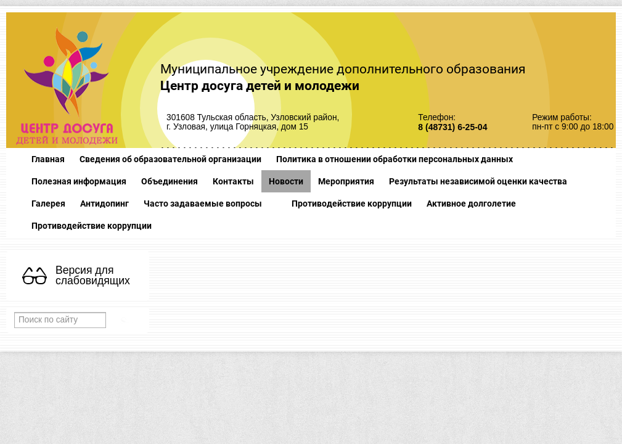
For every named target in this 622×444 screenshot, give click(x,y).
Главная (48, 159)
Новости (286, 181)
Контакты (233, 181)
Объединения (169, 181)
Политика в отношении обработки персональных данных (394, 159)
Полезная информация (78, 181)
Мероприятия (346, 181)
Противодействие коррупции (352, 203)
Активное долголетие (471, 203)
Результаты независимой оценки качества (478, 181)
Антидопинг (104, 203)
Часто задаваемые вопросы (203, 203)
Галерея (48, 203)
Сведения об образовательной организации (170, 159)
